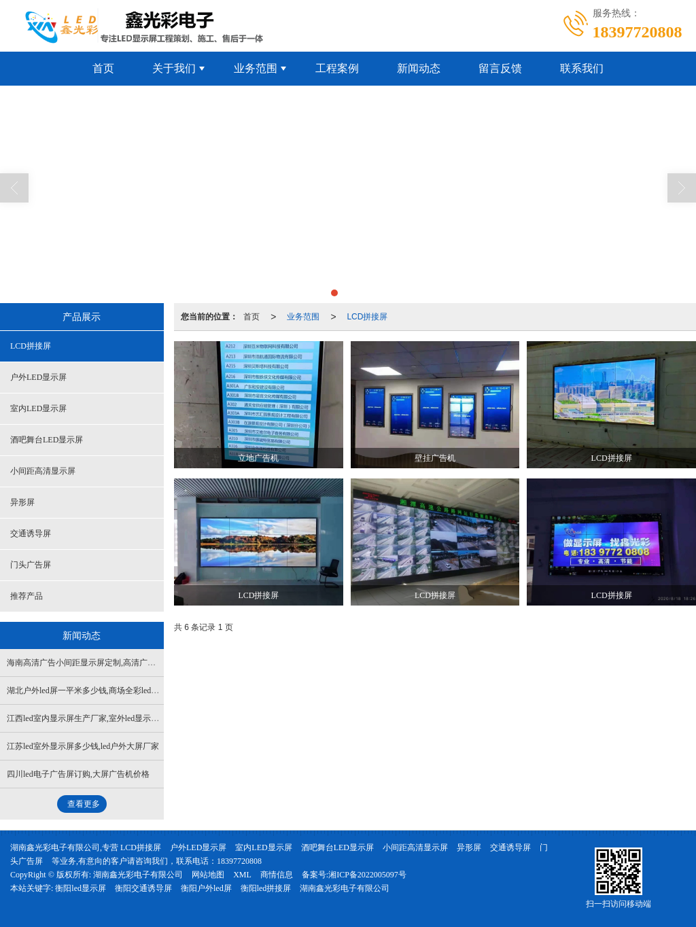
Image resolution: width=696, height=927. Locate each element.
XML (242, 874)
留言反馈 (500, 68)
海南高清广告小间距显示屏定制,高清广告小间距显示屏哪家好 (118, 662)
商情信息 (276, 874)
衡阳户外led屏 (206, 888)
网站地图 (208, 874)
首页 (103, 68)
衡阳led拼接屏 (266, 888)
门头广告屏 (30, 565)
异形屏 (22, 502)
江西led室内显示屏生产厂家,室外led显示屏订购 (91, 718)
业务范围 (255, 68)
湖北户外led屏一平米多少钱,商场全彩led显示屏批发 (99, 690)
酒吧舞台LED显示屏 (46, 439)
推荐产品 (26, 596)
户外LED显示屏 (38, 377)
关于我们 (174, 68)
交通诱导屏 (30, 533)
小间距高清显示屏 (42, 471)
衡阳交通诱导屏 (143, 888)
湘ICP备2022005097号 (367, 874)
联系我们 (582, 68)
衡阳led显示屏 (80, 888)
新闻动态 (418, 68)
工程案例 (337, 68)
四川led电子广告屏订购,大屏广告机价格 (78, 774)
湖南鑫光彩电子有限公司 (138, 874)
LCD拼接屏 (367, 316)
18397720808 (239, 861)
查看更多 (83, 804)
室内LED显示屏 (38, 408)
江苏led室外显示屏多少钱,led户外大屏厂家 (83, 746)
